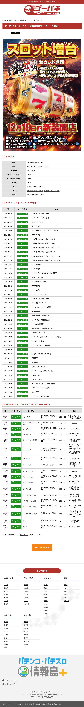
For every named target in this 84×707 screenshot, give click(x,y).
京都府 (65, 588)
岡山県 (6, 628)
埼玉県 (26, 594)
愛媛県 (6, 644)
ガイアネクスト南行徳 (30, 440)
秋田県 (6, 598)
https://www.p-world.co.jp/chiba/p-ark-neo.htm (43, 191)
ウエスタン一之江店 (29, 501)
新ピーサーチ (24, 535)
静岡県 (46, 607)
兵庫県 (65, 594)
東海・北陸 (47, 578)
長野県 (46, 601)
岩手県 (6, 591)
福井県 (46, 594)
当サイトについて (11, 680)
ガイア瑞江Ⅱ (27, 434)
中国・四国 (8, 615)
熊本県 (26, 631)
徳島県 (6, 638)
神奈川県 (26, 604)
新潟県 (46, 585)
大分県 (26, 635)
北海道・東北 (8, 578)
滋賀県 (65, 585)
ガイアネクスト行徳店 (30, 514)
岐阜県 (46, 604)
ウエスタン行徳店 (28, 471)
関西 (65, 578)
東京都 (26, 601)
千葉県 (22, 20)
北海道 (6, 585)
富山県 (46, 588)
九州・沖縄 (27, 615)
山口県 (6, 635)
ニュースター (27, 417)
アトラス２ (26, 458)
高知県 (6, 647)
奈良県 (65, 598)
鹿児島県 (26, 641)
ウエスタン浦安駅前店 (30, 506)
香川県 (6, 641)
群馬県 (26, 591)
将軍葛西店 (26, 429)
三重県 (46, 614)
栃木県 (26, 588)
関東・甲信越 (13, 20)
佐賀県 (26, 625)
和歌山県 (66, 601)
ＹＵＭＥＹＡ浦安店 (29, 495)
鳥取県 (6, 622)
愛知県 (46, 610)
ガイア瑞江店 (27, 489)
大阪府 (65, 591)
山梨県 (46, 598)
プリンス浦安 (27, 465)
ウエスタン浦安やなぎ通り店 (31, 423)
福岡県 (26, 622)
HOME (4, 20)
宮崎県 (26, 638)
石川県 (46, 591)
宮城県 (6, 594)
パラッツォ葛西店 (28, 477)
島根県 (6, 625)
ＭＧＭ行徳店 (27, 449)
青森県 (6, 588)
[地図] (46, 166)
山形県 (6, 601)
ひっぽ (25, 527)
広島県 (6, 631)
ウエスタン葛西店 (28, 482)
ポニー (25, 521)
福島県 (6, 604)
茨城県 (26, 585)
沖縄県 (26, 644)
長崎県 (26, 628)
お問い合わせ (10, 684)
